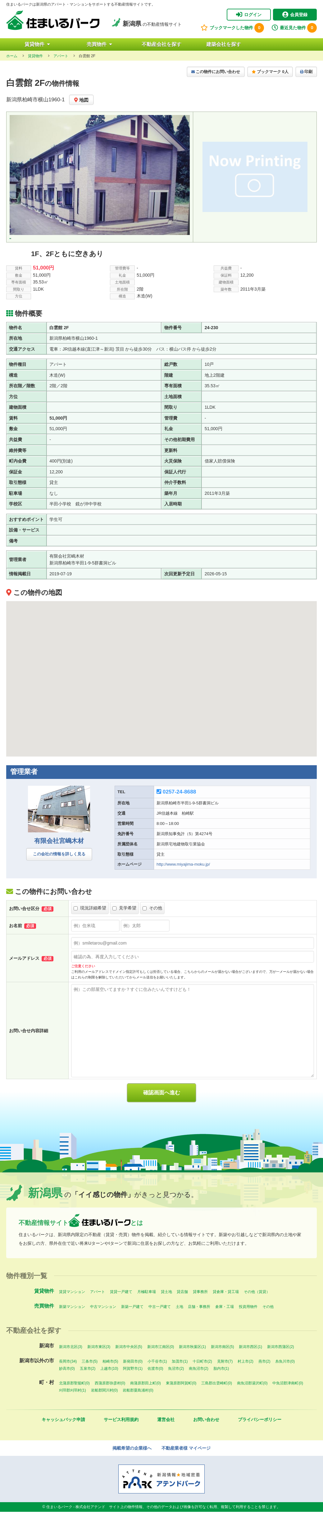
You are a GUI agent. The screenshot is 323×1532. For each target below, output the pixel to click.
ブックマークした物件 (232, 28)
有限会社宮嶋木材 (59, 861)
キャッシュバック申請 (63, 1439)
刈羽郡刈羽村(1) (72, 1410)
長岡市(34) (68, 1381)
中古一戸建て (159, 1327)
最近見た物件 (294, 28)
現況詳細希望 (90, 928)
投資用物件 (248, 1327)
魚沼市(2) (176, 1389)
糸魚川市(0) (285, 1381)
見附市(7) (225, 1381)
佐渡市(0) (155, 1389)
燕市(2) (264, 1381)
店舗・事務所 (199, 1327)
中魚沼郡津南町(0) (287, 1403)
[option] (100, 175)
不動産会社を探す (161, 44)
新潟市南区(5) (222, 1367)
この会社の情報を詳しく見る (59, 874)
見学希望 (124, 928)
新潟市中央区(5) (128, 1367)
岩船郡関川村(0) (104, 1410)
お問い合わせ (206, 1439)
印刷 (306, 72)
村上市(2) (245, 1381)
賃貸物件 (37, 44)
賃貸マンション (72, 1312)
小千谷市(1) (157, 1381)
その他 (152, 928)
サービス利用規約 (121, 1439)
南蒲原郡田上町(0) (145, 1403)
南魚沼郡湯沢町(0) (252, 1403)
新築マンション (72, 1327)
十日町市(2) (202, 1381)
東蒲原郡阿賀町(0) (181, 1403)
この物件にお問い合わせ (215, 72)
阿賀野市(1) (133, 1389)
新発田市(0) (133, 1381)
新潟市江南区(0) (160, 1367)
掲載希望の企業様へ (132, 1468)
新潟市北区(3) (70, 1367)
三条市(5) (90, 1381)
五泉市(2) (88, 1389)
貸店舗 (182, 1312)
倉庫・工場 (224, 1327)
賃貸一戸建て (121, 1312)
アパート (97, 1312)
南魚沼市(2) (198, 1389)
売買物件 (99, 44)
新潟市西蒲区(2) (280, 1367)
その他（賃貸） (257, 1312)
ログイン (249, 15)
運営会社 (166, 1439)
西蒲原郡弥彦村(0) (110, 1403)
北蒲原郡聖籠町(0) (74, 1403)
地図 (81, 100)
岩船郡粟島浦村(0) (138, 1410)
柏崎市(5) (110, 1381)
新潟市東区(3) (99, 1367)
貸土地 (166, 1312)
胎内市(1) (221, 1389)
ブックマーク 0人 (270, 72)
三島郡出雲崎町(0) (216, 1403)
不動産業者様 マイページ (186, 1468)
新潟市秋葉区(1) (192, 1367)
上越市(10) (109, 1389)
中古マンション (103, 1327)
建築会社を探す (223, 44)
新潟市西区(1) (250, 1367)
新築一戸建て (132, 1327)
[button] (161, 693)
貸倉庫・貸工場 (226, 1312)
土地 (179, 1327)
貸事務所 (200, 1312)
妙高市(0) (67, 1389)
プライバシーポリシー (259, 1439)
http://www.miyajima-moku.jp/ (183, 884)
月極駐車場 (146, 1312)
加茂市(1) (180, 1381)
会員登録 (294, 15)
